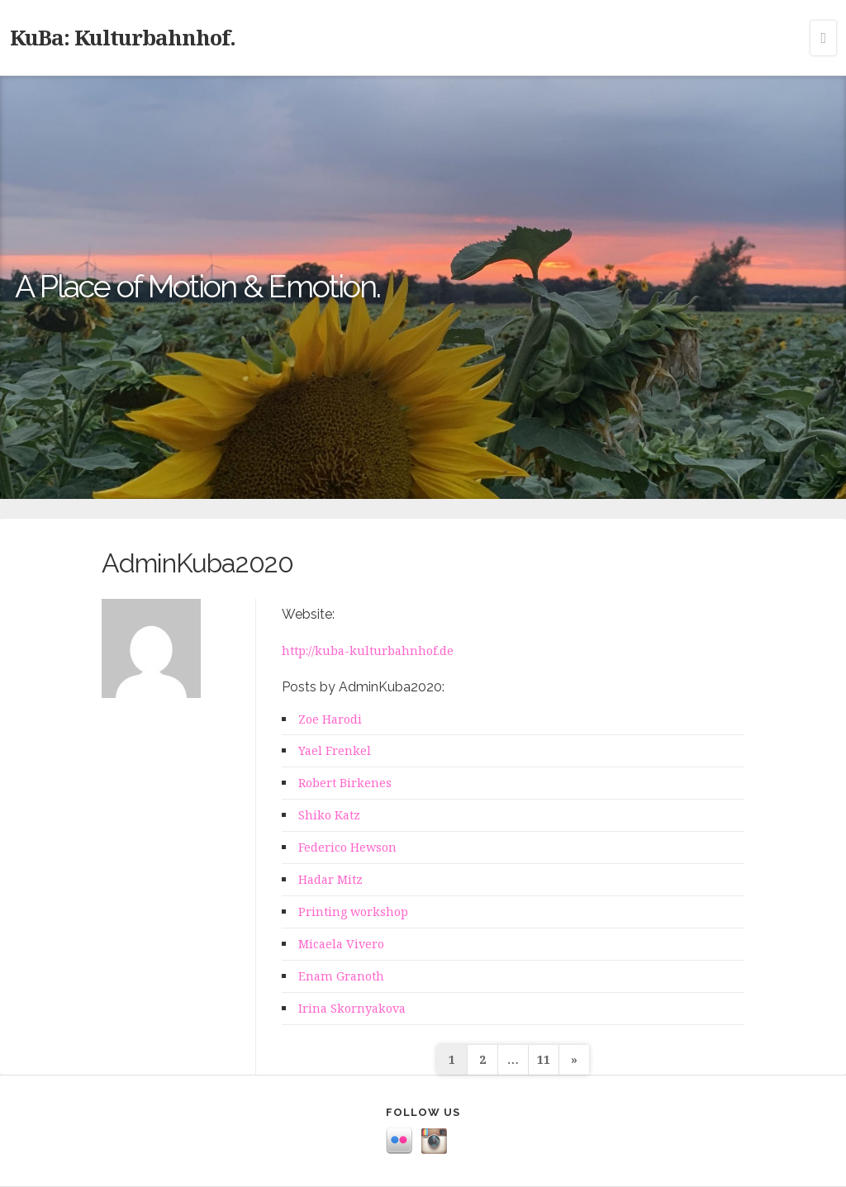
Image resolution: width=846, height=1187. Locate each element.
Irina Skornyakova (352, 1008)
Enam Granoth (341, 976)
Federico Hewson (347, 847)
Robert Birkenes (345, 783)
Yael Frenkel (334, 750)
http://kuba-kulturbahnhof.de (368, 650)
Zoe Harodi (330, 719)
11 (543, 1059)
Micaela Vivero (341, 944)
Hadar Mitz (330, 879)
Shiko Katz (329, 815)
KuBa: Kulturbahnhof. (122, 37)
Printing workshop (353, 911)
